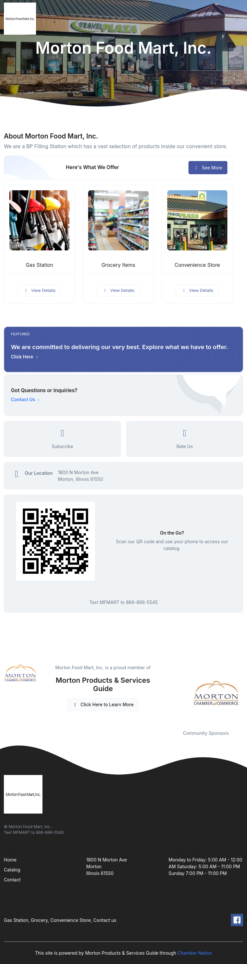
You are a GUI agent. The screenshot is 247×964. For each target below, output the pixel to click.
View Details (39, 290)
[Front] (21, 19)
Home (10, 859)
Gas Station (39, 265)
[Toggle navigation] (237, 18)
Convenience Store (197, 265)
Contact (12, 879)
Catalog (12, 869)
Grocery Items (118, 265)
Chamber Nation (195, 953)
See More (208, 167)
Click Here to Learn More (103, 704)
